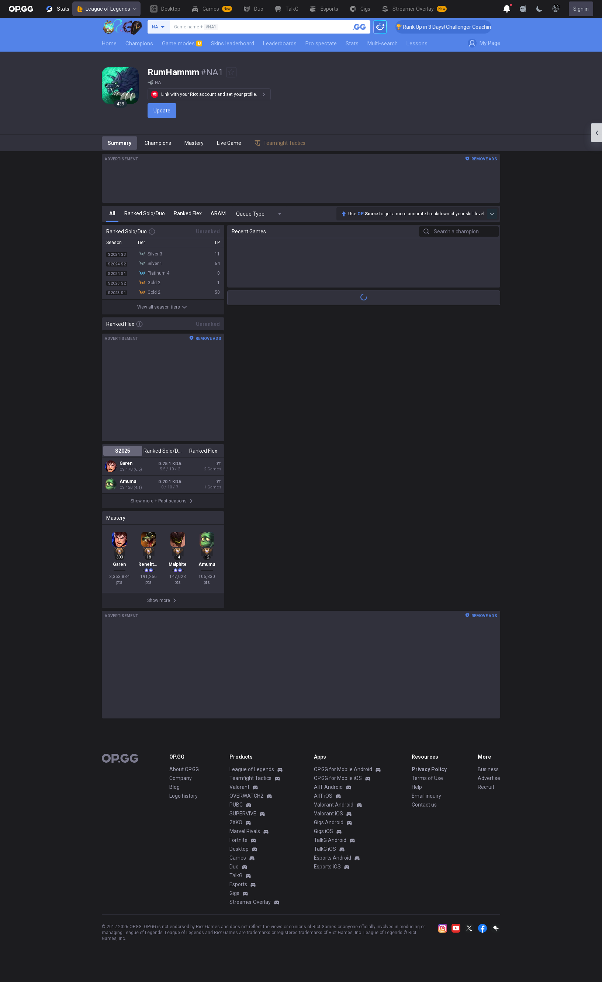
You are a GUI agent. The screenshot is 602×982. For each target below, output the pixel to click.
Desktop (239, 854)
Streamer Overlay (250, 907)
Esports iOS (327, 872)
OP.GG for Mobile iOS (338, 783)
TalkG (235, 881)
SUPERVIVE (242, 819)
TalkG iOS (325, 854)
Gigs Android (328, 827)
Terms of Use (427, 783)
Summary (119, 143)
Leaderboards (280, 43)
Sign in (581, 9)
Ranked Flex (203, 451)
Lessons (417, 43)
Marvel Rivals (244, 836)
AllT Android (328, 792)
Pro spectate (321, 43)
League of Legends (106, 8)
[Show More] (506, 8)
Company (180, 783)
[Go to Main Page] (21, 9)
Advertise (489, 783)
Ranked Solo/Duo (162, 451)
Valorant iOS (328, 819)
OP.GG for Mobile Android (343, 774)
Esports (238, 889)
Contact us (424, 810)
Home (109, 43)
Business (488, 774)
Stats (352, 43)
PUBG (236, 810)
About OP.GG (184, 774)
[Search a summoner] (359, 27)
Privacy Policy (429, 774)
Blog (174, 792)
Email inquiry (426, 801)
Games (237, 863)
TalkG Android (330, 845)
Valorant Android (333, 810)
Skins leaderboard (232, 43)
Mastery (194, 143)
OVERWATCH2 (246, 801)
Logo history (183, 801)
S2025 (122, 451)
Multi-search (382, 43)
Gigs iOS (323, 836)
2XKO (235, 827)
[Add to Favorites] (231, 72)
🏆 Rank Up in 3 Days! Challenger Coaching (453, 27)
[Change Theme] (539, 8)
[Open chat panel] (596, 132)
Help (417, 792)
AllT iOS (323, 801)
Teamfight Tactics (250, 783)
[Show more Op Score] (492, 214)
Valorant (239, 792)
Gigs (234, 898)
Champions (139, 43)
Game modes (182, 43)
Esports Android (332, 863)
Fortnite (238, 845)
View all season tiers (163, 307)
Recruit (486, 792)
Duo (234, 872)
